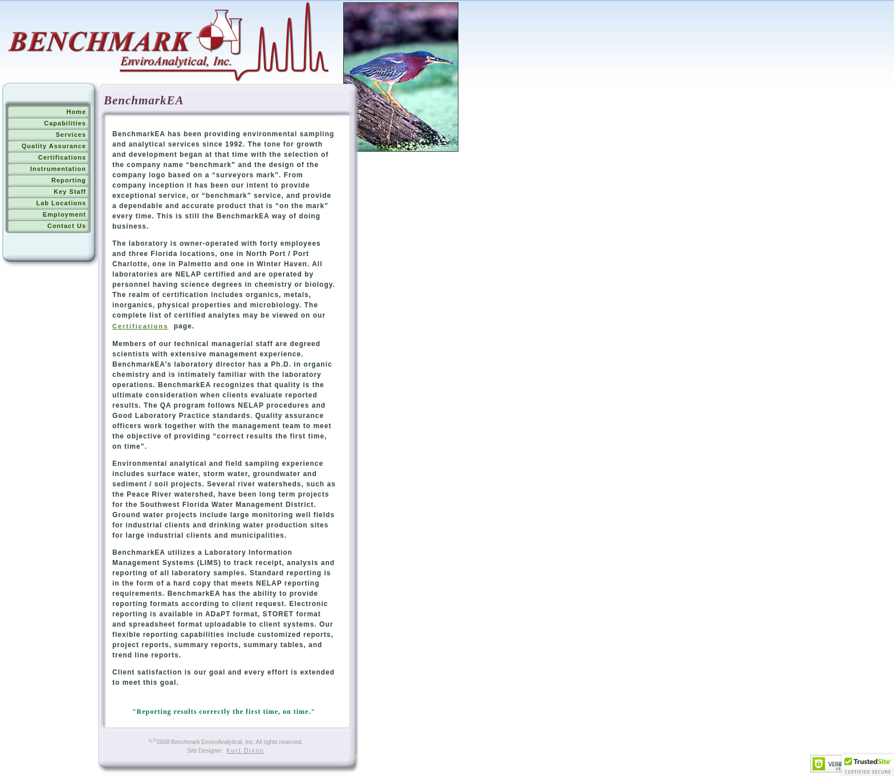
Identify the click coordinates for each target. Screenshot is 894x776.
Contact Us (66, 225)
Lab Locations (61, 203)
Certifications (62, 157)
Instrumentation (58, 168)
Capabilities (65, 123)
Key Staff (70, 191)
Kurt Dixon (245, 750)
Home (76, 111)
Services (71, 134)
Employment (64, 214)
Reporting (68, 180)
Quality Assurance (54, 146)
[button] (868, 765)
